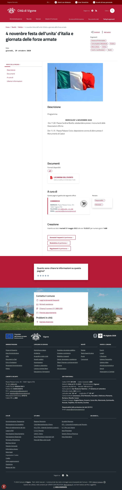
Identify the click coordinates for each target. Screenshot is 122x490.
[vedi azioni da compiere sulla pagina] (105, 32)
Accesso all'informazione (76, 19)
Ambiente (37, 353)
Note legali (9, 452)
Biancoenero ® (68, 484)
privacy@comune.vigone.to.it (75, 409)
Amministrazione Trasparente (15, 421)
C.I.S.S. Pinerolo (39, 430)
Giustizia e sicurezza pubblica (66, 350)
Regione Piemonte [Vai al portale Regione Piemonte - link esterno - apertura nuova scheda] (12, 2)
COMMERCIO (55, 201)
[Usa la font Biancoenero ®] (62, 2)
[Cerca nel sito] (112, 10)
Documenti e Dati (11, 359)
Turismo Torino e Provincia (70, 434)
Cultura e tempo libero (41, 368)
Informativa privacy (12, 449)
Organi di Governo (11, 350)
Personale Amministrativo (14, 365)
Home (8, 27)
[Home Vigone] (21, 11)
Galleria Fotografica (106, 359)
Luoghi (102, 353)
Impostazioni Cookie (12, 455)
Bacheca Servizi (11, 443)
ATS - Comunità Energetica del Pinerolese (75, 424)
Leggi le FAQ (10, 430)
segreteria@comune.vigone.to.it (20, 393)
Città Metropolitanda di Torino (43, 424)
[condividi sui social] (95, 32)
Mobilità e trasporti (63, 356)
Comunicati (84, 359)
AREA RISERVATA (60, 487)
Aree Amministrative (12, 353)
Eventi (102, 350)
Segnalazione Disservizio (13, 437)
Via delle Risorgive (67, 421)
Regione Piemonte (40, 421)
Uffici (7, 356)
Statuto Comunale (11, 446)
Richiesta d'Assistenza (13, 440)
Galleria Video (104, 362)
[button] (3, 486)
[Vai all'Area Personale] (103, 2)
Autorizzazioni (38, 362)
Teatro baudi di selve (87, 353)
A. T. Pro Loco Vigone (68, 427)
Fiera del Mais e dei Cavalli (42, 440)
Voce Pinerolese (67, 430)
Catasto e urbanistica (40, 365)
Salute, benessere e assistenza (67, 359)
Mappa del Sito (10, 467)
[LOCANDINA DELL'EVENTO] (51, 177)
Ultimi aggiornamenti (12, 461)
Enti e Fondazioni (11, 362)
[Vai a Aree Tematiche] (82, 2)
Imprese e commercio (64, 353)
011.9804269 (12, 384)
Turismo (59, 365)
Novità (14, 27)
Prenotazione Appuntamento (15, 434)
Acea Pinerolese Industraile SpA (44, 437)
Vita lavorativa (61, 368)
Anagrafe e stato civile (41, 356)
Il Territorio (103, 356)
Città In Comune (97, 482)
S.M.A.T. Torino (38, 434)
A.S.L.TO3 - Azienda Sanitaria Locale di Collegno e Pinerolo (52, 427)
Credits (8, 458)
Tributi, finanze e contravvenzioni (67, 362)
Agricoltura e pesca (40, 350)
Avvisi (83, 356)
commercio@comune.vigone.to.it (65, 211)
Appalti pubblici (38, 359)
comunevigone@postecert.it (19, 391)
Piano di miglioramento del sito (15, 427)
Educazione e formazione (42, 371)
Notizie (20, 27)
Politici (8, 368)
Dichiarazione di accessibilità (14, 424)
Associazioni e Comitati (107, 371)
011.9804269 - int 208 (65, 209)
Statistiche (9, 464)
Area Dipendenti (67, 437)
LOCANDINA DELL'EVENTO (63, 177)
